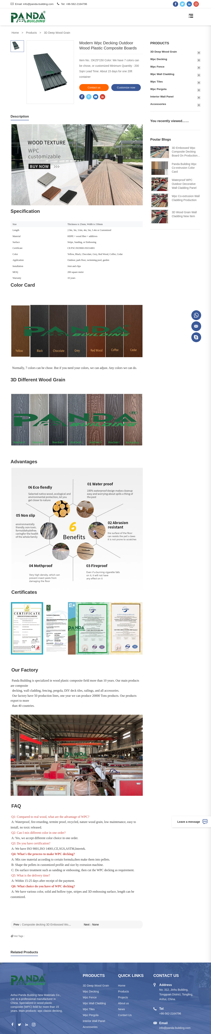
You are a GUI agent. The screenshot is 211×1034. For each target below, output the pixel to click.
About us (123, 1003)
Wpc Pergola (165, 89)
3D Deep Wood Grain (57, 32)
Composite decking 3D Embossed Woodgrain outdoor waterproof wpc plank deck (64, 924)
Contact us (87, 87)
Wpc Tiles (163, 81)
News (121, 1009)
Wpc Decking (165, 59)
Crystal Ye (196, 326)
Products (31, 32)
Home (15, 32)
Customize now (119, 87)
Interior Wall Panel (168, 96)
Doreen (196, 315)
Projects (123, 997)
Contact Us (125, 1015)
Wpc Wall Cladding (169, 74)
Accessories (165, 104)
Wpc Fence (164, 66)
